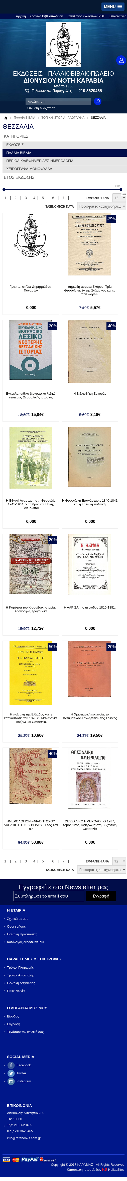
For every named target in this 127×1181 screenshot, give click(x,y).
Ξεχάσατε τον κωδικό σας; (26, 1032)
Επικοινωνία (117, 16)
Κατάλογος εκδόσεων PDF (86, 16)
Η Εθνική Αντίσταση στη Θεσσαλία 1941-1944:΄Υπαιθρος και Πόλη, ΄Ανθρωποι (31, 504)
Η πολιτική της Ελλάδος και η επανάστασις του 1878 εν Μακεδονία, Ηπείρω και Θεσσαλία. (31, 718)
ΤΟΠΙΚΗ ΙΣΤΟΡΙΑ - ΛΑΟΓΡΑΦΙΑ (63, 117)
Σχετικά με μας (17, 919)
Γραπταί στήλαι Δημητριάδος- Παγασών (31, 288)
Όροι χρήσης (16, 926)
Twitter (21, 1073)
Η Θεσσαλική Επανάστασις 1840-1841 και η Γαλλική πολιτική (90, 502)
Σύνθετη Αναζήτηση (41, 108)
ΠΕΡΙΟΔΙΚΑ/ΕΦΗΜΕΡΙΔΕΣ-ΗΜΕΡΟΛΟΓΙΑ (39, 161)
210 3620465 (90, 91)
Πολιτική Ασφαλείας (21, 983)
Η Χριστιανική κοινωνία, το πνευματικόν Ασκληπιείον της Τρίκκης (90, 716)
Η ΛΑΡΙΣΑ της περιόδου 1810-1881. (90, 607)
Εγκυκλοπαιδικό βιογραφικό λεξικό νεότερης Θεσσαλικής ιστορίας (30, 395)
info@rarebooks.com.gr (24, 1138)
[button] (112, 7)
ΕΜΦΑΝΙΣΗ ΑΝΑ (97, 198)
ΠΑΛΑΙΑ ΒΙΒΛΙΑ (24, 117)
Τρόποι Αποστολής (20, 975)
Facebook (24, 1065)
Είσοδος (13, 1016)
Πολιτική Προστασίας (22, 934)
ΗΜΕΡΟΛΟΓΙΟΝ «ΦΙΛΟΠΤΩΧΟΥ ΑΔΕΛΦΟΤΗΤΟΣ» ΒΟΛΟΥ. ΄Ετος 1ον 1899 (31, 825)
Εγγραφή (13, 1024)
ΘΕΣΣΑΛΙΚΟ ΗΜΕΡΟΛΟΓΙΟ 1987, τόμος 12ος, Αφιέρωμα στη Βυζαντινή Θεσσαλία (90, 825)
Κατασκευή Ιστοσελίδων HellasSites (95, 1169)
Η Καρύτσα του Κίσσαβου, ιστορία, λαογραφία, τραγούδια (31, 609)
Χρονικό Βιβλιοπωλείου (46, 16)
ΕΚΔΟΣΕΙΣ (15, 145)
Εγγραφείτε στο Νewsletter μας (63, 887)
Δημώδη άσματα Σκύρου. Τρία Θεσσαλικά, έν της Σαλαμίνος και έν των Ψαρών (89, 290)
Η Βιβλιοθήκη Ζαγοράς (89, 393)
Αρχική (21, 16)
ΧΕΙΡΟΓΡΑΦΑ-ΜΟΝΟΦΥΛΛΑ (29, 169)
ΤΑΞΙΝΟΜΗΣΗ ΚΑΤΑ (59, 206)
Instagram (24, 1081)
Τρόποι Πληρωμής (20, 967)
